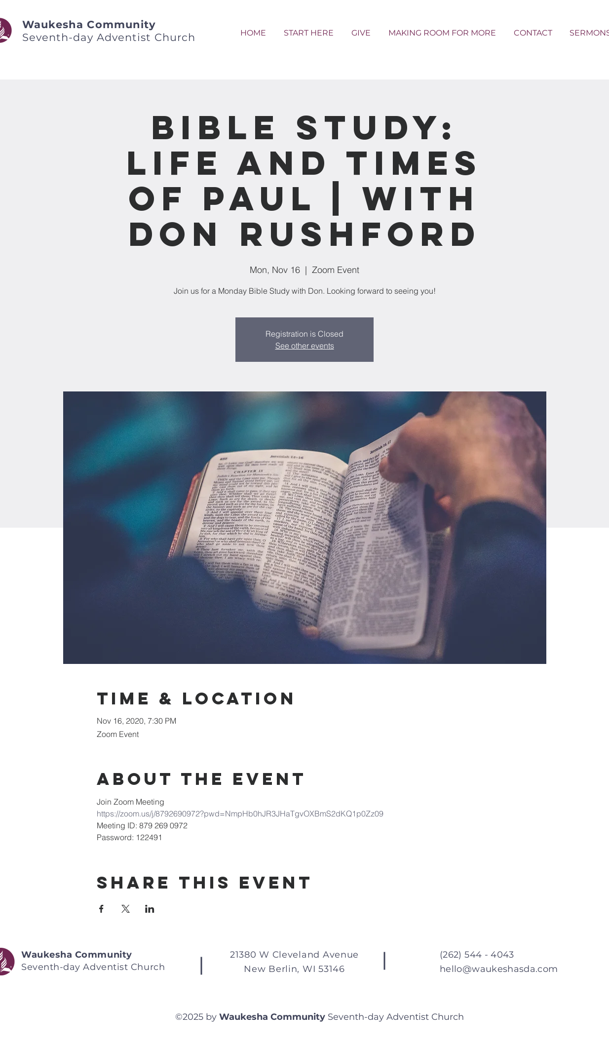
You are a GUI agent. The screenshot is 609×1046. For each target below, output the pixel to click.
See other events (304, 345)
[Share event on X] (125, 909)
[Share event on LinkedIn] (149, 909)
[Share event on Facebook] (101, 909)
